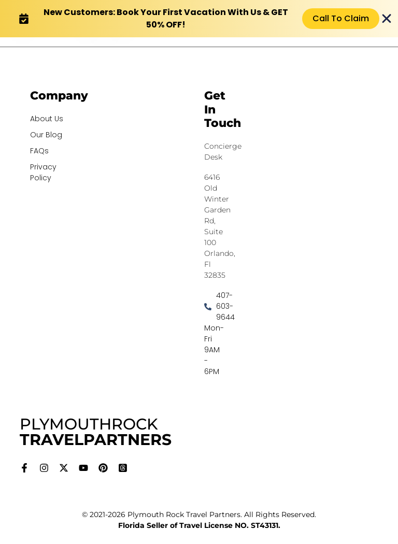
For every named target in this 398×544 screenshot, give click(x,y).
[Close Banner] (386, 18)
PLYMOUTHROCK (96, 431)
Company (59, 96)
